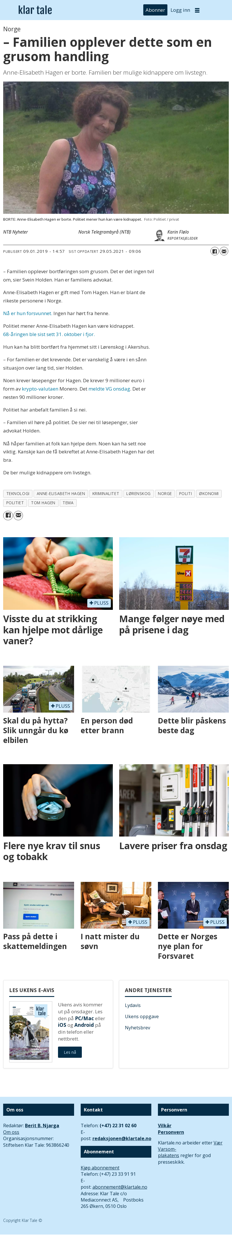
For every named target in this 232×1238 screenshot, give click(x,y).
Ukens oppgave (142, 1016)
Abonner (155, 10)
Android (84, 1025)
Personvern (171, 1132)
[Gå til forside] (35, 10)
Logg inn (180, 10)
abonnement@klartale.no (119, 1187)
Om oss (11, 1132)
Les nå (70, 1052)
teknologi (18, 493)
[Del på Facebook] (214, 251)
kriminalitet (105, 493)
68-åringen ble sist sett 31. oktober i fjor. (49, 334)
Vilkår (164, 1125)
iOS (62, 1025)
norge (165, 493)
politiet (15, 502)
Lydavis (133, 1005)
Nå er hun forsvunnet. (27, 313)
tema (68, 502)
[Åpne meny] (197, 10)
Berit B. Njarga (42, 1125)
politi (185, 493)
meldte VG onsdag (109, 388)
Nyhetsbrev (137, 1027)
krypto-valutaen (40, 388)
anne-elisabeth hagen (61, 493)
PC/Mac (84, 1018)
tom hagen (43, 502)
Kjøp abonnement (100, 1168)
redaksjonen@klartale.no (121, 1138)
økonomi (209, 493)
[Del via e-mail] (224, 251)
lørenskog (138, 493)
